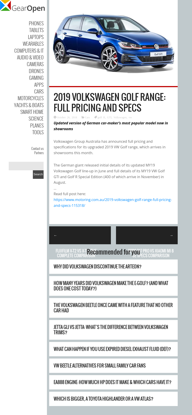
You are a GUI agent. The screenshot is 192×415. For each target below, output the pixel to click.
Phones (36, 23)
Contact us (37, 148)
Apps (39, 84)
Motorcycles (31, 98)
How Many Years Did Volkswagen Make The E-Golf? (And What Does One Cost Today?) (111, 286)
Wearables (33, 43)
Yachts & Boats (29, 104)
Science (36, 118)
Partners (39, 152)
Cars (39, 91)
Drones (36, 70)
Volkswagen (120, 117)
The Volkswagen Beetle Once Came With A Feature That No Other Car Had (113, 308)
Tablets (36, 29)
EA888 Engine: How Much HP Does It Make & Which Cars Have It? (112, 382)
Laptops (36, 36)
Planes (37, 125)
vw (130, 117)
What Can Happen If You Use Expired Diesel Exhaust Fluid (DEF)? (112, 349)
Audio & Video (30, 57)
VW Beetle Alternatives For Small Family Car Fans (100, 365)
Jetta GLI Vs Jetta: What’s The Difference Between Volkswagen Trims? (111, 330)
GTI (109, 117)
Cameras (35, 63)
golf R (101, 117)
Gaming (36, 77)
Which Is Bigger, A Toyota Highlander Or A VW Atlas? (103, 398)
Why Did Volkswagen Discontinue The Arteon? (97, 266)
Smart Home (32, 111)
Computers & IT (29, 50)
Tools (38, 132)
